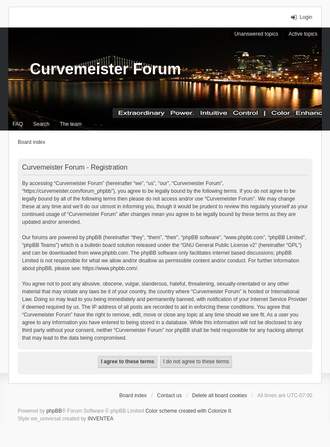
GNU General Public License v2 (219, 245)
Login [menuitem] (305, 17)
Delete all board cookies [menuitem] (219, 395)
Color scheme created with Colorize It (188, 411)
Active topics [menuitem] (302, 34)
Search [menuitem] (41, 124)
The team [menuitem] (71, 124)
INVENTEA (100, 419)
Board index (133, 395)
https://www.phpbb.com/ (109, 268)
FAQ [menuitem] (17, 124)
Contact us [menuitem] (169, 395)
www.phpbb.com (109, 253)
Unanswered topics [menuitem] (256, 34)
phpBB (54, 411)
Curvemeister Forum (105, 69)
